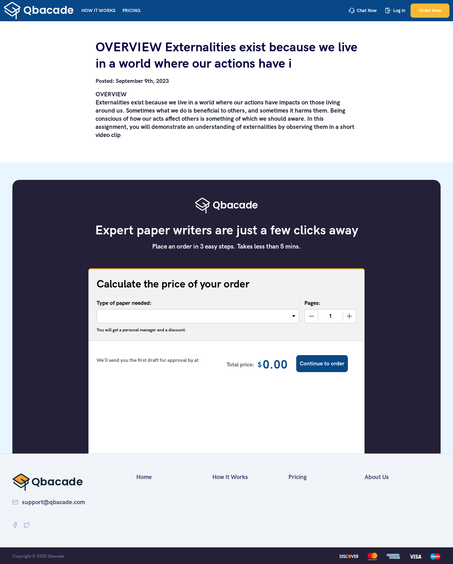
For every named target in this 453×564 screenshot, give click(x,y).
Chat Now (363, 10)
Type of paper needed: (124, 303)
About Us (377, 476)
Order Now (430, 10)
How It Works (98, 10)
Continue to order (322, 363)
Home (144, 476)
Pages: (312, 303)
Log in (395, 10)
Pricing (131, 10)
